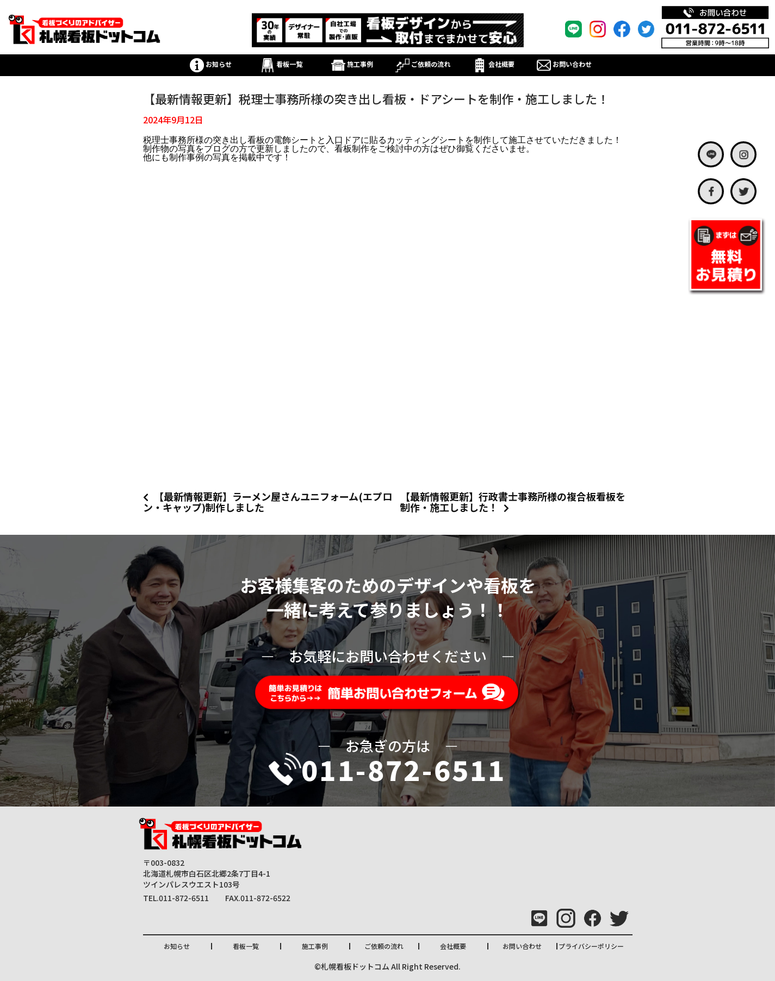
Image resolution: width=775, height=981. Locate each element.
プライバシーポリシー (591, 946)
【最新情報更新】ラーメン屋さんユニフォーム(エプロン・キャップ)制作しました (267, 501)
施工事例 (352, 63)
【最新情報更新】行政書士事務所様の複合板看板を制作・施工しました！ (512, 501)
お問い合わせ (564, 63)
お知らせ (211, 63)
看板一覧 (281, 63)
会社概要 (493, 63)
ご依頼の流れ (422, 63)
